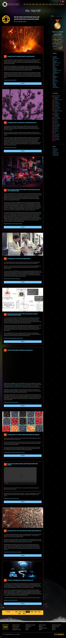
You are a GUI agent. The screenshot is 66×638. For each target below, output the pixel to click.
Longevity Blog (55, 149)
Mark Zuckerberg (56, 65)
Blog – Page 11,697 (33, 11)
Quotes (54, 4)
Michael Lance (57, 133)
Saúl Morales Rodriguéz (56, 98)
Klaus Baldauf (56, 117)
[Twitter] (57, 634)
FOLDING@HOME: (41, 628)
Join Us (47, 4)
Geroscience (55, 148)
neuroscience (23, 452)
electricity (6, 221)
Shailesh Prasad (57, 103)
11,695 (20, 612)
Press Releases (61, 4)
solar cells (38, 203)
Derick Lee (56, 121)
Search (62, 18)
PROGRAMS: (53, 628)
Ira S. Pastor (56, 138)
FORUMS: (40, 629)
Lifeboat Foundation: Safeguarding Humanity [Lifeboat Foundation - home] (11, 4)
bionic (54, 78)
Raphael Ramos (57, 125)
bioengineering (13, 338)
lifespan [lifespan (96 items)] (53, 43)
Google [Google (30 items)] (52, 39)
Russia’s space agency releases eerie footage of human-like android (22, 464)
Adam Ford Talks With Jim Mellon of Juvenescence (20, 350)
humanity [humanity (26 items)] (63, 39)
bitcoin (54, 82)
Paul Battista (8, 278)
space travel (19, 552)
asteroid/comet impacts (57, 70)
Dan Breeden (56, 102)
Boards (30, 4)
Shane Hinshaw (57, 124)
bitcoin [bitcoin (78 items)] (59, 35)
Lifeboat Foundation (8, 634)
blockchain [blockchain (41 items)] (61, 35)
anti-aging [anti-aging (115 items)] (61, 31)
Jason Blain (56, 135)
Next (24, 614)
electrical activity (7, 329)
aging (54, 66)
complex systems (56, 87)
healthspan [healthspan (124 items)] (59, 39)
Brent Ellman (56, 131)
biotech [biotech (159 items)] (60, 34)
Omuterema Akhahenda (56, 115)
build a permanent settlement (22, 540)
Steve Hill (8, 402)
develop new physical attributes (23, 546)
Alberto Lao (56, 122)
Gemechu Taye (57, 106)
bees (53, 74)
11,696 (23, 612)
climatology (55, 86)
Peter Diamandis (56, 58)
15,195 (19, 614)
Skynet (54, 63)
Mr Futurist (55, 151)
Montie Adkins (8, 223)
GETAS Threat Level (5, 627)
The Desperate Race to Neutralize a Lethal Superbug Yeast (21, 123)
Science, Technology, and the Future (17, 384)
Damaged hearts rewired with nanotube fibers (18, 259)
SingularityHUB (55, 155)
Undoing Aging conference (9, 385)
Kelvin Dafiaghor (57, 108)
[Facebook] (55, 634)
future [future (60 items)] (60, 38)
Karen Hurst (56, 109)
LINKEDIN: (40, 625)
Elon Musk (16, 552)
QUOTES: (53, 629)
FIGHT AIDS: (14, 628)
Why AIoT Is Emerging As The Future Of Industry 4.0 (20, 580)
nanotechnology (18, 278)
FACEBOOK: (14, 625)
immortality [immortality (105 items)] (56, 41)
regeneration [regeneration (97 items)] (54, 46)
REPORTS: (27, 628)
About (25, 4)
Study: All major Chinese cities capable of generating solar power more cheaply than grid (23, 190)
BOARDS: (53, 626)
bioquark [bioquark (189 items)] (56, 34)
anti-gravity (55, 68)
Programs (33, 4)
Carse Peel (8, 498)
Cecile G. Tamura (57, 118)
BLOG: (27, 626)
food (16, 452)
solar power (16, 223)
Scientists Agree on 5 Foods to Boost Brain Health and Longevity (23, 435)
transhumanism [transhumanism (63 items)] (55, 48)
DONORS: (40, 626)
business (54, 84)
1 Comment (17, 498)
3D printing (55, 56)
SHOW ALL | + (54, 141)
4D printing (55, 57)
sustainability (20, 223)
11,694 (16, 612)
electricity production (37, 212)
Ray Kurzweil (55, 60)
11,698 (31, 612)
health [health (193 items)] (55, 39)
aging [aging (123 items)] (53, 31)
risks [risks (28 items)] (60, 46)
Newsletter (50, 4)
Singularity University (56, 62)
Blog (27, 4)
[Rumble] (63, 634)
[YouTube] (61, 634)
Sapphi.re (18, 634)
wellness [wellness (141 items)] (60, 49)
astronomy (55, 71)
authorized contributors (22, 21)
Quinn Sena (56, 101)
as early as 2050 (28, 541)
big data (54, 75)
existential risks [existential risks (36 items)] (54, 38)
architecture (55, 69)
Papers (40, 4)
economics (13, 552)
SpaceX (7, 539)
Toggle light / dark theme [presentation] (63, 1)
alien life (54, 67)
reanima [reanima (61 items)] (56, 45)
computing (21, 338)
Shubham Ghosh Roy (58, 99)
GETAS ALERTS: (54, 625)
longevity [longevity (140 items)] (57, 43)
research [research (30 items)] (58, 46)
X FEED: (14, 626)
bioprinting (55, 79)
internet (13, 600)
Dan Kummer (56, 113)
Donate (43, 4)
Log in (16, 21)
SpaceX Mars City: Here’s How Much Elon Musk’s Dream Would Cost (24, 531)
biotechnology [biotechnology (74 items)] (54, 35)
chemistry (54, 85)
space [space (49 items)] (54, 47)
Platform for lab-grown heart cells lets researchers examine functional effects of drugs (22, 314)
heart (21, 272)
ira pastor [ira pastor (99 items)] (54, 42)
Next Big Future (55, 152)
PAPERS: (27, 629)
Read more (23, 83)
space (14, 498)
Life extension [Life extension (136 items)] (60, 42)
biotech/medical (14, 80)
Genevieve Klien (9, 80)
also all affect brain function (28, 447)
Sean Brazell (56, 126)
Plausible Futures (56, 153)
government (12, 223)
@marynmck (13, 132)
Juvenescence (36, 389)
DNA (53, 59)
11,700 (39, 612)
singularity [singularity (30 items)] (62, 46)
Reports (37, 4)
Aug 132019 (5, 56)
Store (57, 4)
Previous (8, 612)
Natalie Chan (56, 128)
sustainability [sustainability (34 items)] (56, 47)
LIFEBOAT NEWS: (28, 625)
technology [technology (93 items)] (60, 47)
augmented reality (56, 72)
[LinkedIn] (59, 634)
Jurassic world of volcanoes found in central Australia (20, 56)
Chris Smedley (56, 139)
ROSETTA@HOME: (15, 629)
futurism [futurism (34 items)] (62, 38)
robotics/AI (11, 498)
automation (55, 73)
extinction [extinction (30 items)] (58, 38)
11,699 (35, 612)
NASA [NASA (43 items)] (60, 43)
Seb (55, 132)
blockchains (55, 83)
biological (54, 77)
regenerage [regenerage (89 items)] (60, 45)
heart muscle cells (38, 325)
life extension (16, 402)
